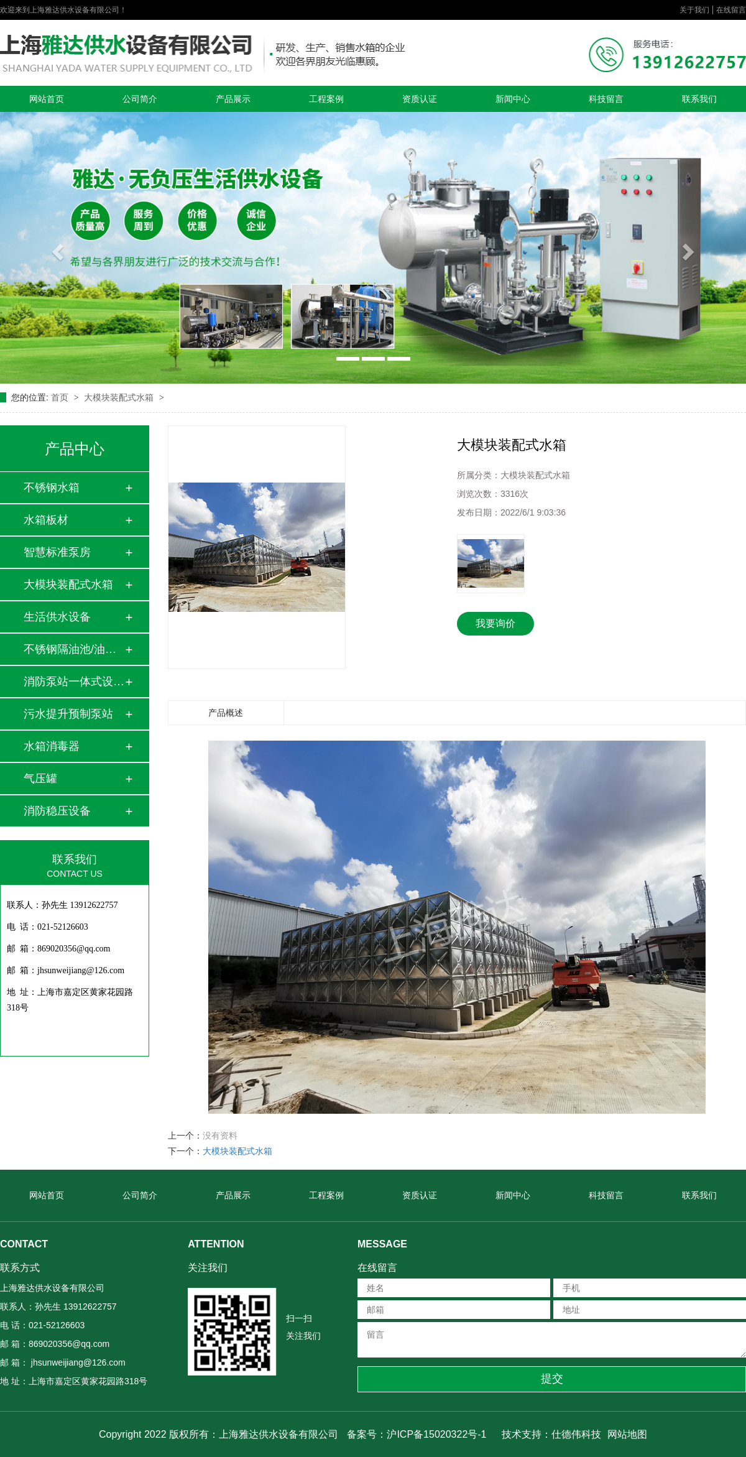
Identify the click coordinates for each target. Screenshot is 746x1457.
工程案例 (326, 99)
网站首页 (46, 99)
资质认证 (419, 99)
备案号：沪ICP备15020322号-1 (416, 1434)
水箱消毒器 (52, 746)
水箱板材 (46, 520)
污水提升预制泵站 (68, 714)
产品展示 (233, 99)
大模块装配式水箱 (120, 397)
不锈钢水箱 (52, 487)
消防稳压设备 (57, 811)
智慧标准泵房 (57, 552)
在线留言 (731, 10)
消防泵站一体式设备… (74, 681)
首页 (61, 397)
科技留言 (606, 99)
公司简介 (139, 99)
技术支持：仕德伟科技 (551, 1434)
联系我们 (699, 99)
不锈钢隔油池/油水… (74, 649)
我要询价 (495, 623)
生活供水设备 (57, 617)
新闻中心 (512, 99)
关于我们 (694, 10)
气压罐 (40, 778)
